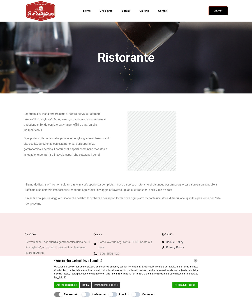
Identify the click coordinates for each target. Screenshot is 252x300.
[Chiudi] (195, 260)
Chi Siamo (106, 10)
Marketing (148, 294)
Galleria (144, 10)
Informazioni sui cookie (106, 284)
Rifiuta (85, 284)
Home (87, 10)
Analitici (124, 294)
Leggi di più (60, 277)
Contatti (163, 10)
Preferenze (99, 294)
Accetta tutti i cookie (185, 284)
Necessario (71, 294)
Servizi (126, 10)
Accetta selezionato (67, 284)
